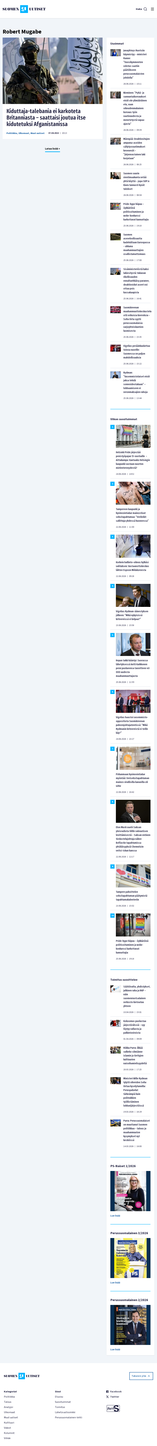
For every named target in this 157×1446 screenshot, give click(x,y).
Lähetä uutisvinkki (65, 1412)
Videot (7, 1428)
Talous (7, 1402)
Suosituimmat (63, 1402)
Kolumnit (9, 1433)
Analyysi (8, 1407)
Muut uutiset (38, 133)
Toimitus (60, 1407)
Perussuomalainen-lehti (68, 1417)
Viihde (7, 1438)
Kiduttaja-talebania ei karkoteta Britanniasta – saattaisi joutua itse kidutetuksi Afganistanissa (46, 117)
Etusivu (59, 1397)
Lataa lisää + (52, 148)
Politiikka (12, 133)
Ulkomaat (24, 133)
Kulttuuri (9, 1422)
